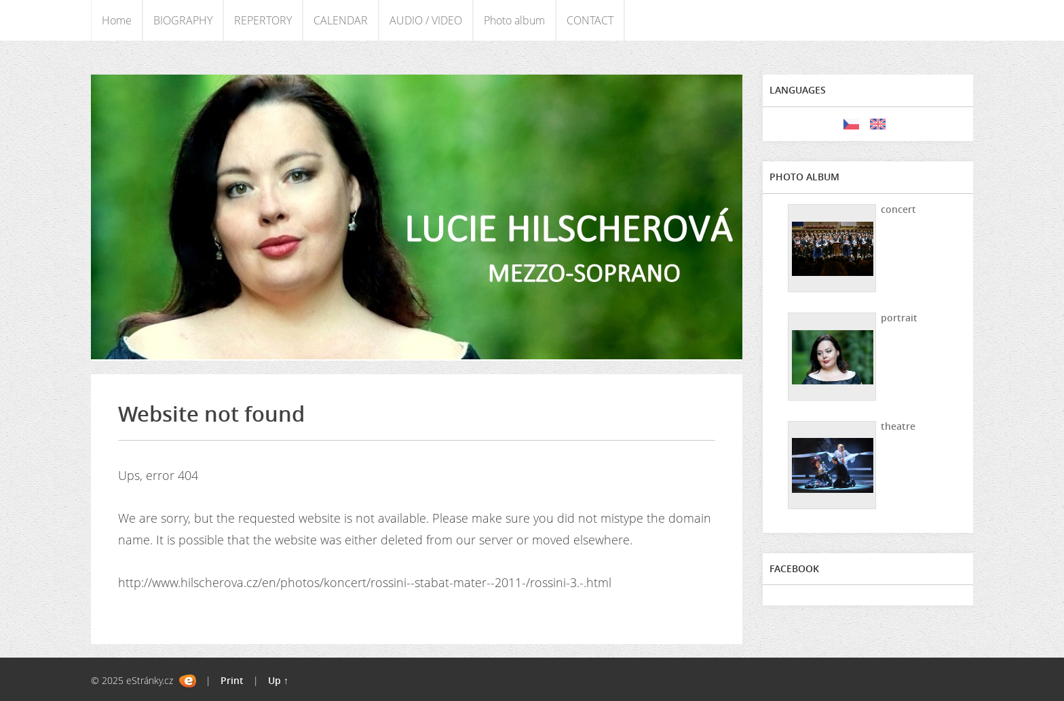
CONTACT (590, 20)
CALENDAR (341, 20)
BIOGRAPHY (182, 20)
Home (117, 20)
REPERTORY (263, 20)
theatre (898, 426)
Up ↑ (278, 680)
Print (232, 680)
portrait (899, 317)
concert (898, 209)
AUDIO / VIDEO (426, 20)
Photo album (514, 20)
